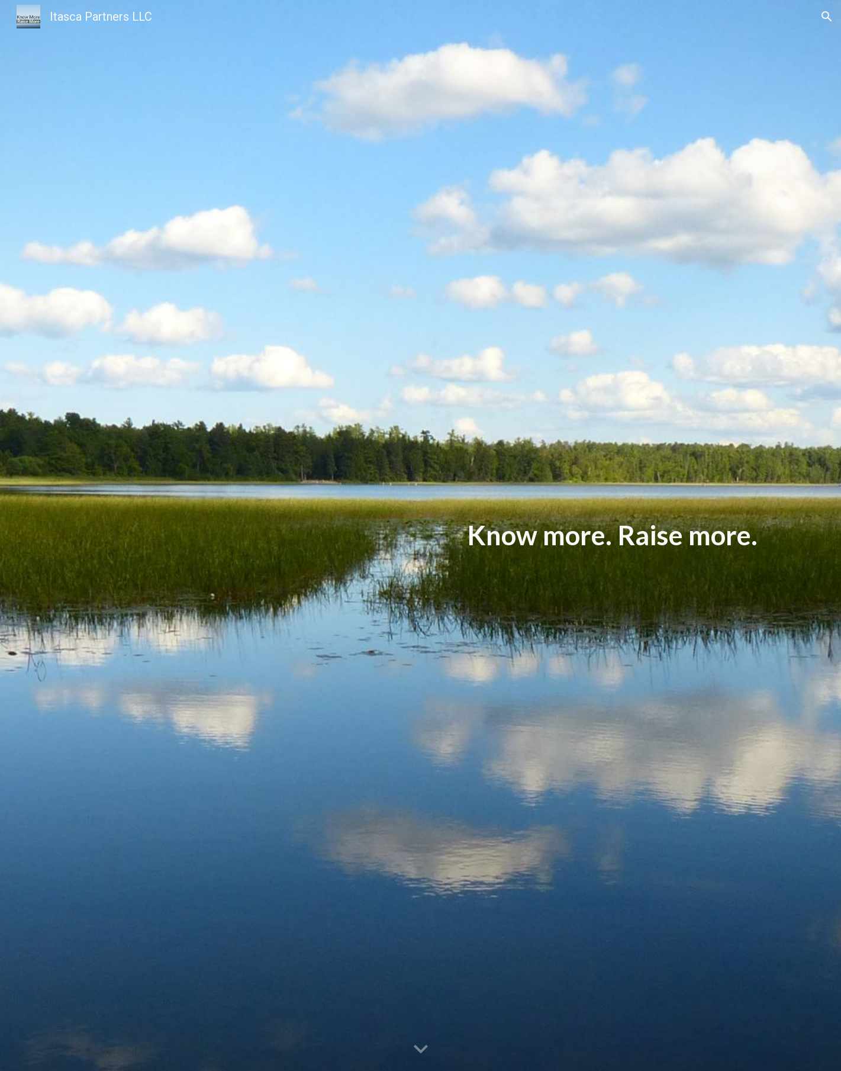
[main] (420, 535)
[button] (827, 16)
